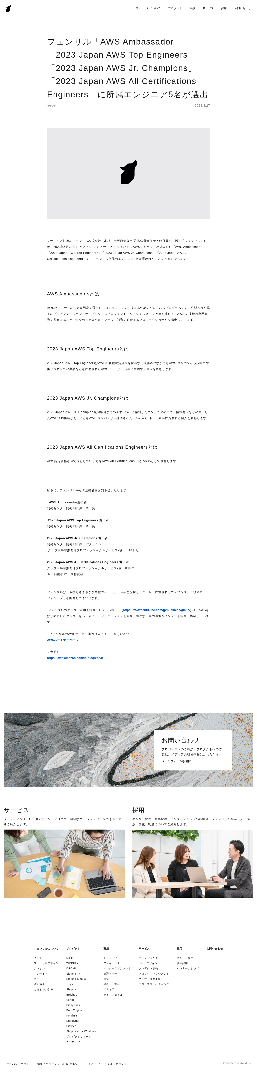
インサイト (41, 973)
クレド (38, 957)
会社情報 (39, 984)
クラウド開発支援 (150, 978)
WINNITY (72, 963)
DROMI (71, 968)
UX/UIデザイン (148, 963)
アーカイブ (73, 1041)
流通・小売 (110, 973)
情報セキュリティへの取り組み (57, 1063)
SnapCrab (72, 1020)
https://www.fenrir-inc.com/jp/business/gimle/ (156, 610)
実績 (192, 8)
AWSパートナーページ (62, 640)
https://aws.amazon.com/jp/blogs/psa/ (75, 658)
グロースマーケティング (154, 984)
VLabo (70, 999)
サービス (208, 8)
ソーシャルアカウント (113, 1063)
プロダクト (175, 8)
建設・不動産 (111, 984)
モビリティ (110, 957)
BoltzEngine (74, 1010)
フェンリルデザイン (46, 963)
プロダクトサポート (78, 1036)
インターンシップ (188, 968)
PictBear (72, 1026)
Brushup (71, 994)
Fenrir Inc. (8, 8)
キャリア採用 (185, 957)
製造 (106, 978)
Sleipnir (71, 989)
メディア (108, 989)
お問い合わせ (242, 8)
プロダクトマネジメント (154, 973)
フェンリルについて (148, 8)
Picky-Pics (73, 1005)
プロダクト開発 (148, 968)
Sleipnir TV (73, 973)
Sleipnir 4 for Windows (81, 1031)
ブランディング (148, 957)
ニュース (39, 978)
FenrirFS (72, 1015)
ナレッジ (39, 968)
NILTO (70, 957)
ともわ (70, 984)
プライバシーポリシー (18, 1063)
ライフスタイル (113, 994)
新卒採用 (182, 963)
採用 (224, 8)
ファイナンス (111, 963)
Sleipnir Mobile (76, 978)
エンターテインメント (117, 968)
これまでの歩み (43, 989)
